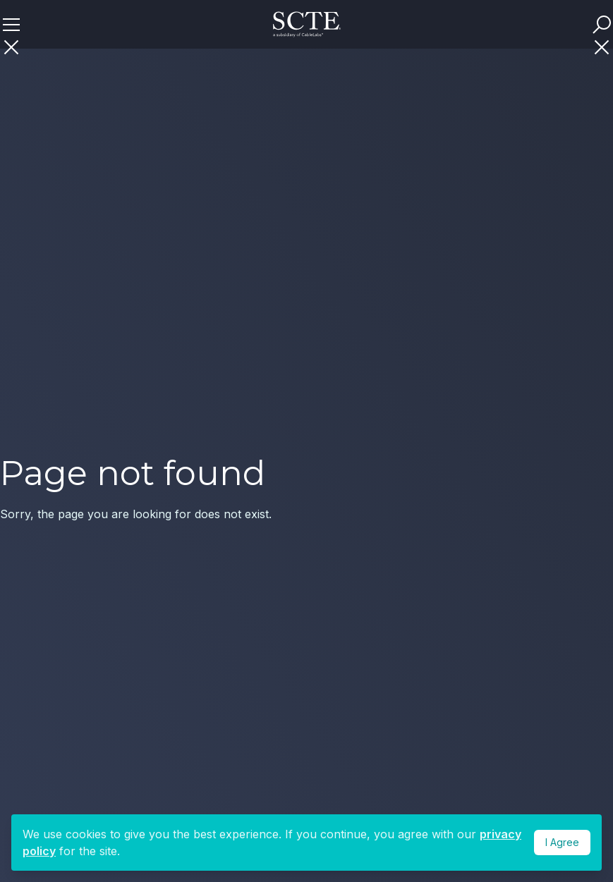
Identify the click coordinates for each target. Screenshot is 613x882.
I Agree (562, 842)
